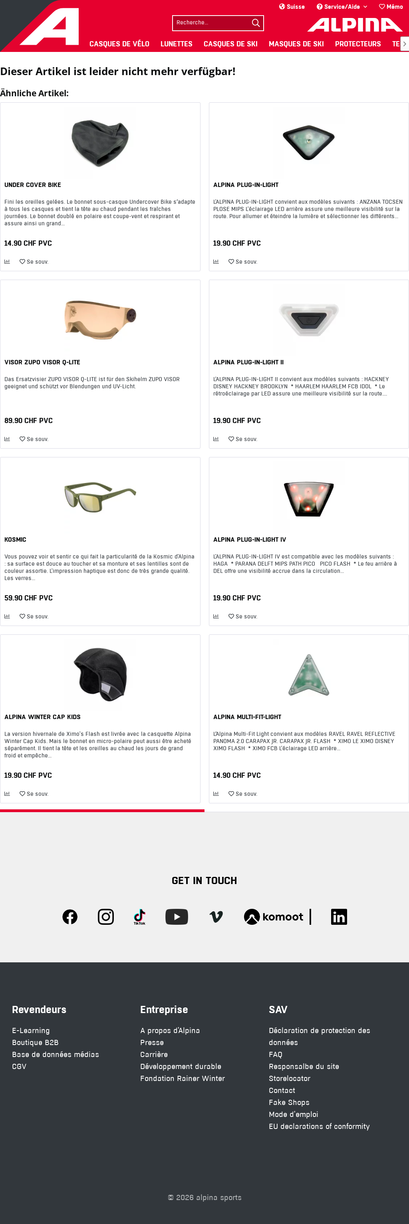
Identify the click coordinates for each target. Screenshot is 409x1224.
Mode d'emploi (293, 1114)
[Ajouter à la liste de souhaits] (34, 262)
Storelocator (289, 1078)
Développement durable (180, 1066)
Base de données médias (55, 1054)
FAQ (275, 1054)
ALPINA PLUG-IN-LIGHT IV (249, 539)
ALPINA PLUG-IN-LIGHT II (248, 362)
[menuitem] (391, 7)
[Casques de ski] (230, 44)
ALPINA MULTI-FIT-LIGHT (247, 717)
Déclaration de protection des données (319, 1036)
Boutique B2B (35, 1042)
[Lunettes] (176, 44)
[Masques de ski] (296, 44)
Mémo (391, 6)
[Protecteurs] (358, 44)
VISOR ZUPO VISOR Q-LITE (42, 362)
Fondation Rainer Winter (182, 1078)
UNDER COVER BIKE (32, 185)
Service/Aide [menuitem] (339, 6)
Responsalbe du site (304, 1066)
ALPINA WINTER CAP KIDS (42, 717)
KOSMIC (15, 539)
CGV (19, 1066)
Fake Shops (289, 1102)
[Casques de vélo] (119, 44)
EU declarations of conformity (319, 1126)
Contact (282, 1090)
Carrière (154, 1054)
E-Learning (31, 1030)
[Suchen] (256, 23)
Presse (152, 1042)
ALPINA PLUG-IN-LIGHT (245, 185)
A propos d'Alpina (170, 1030)
